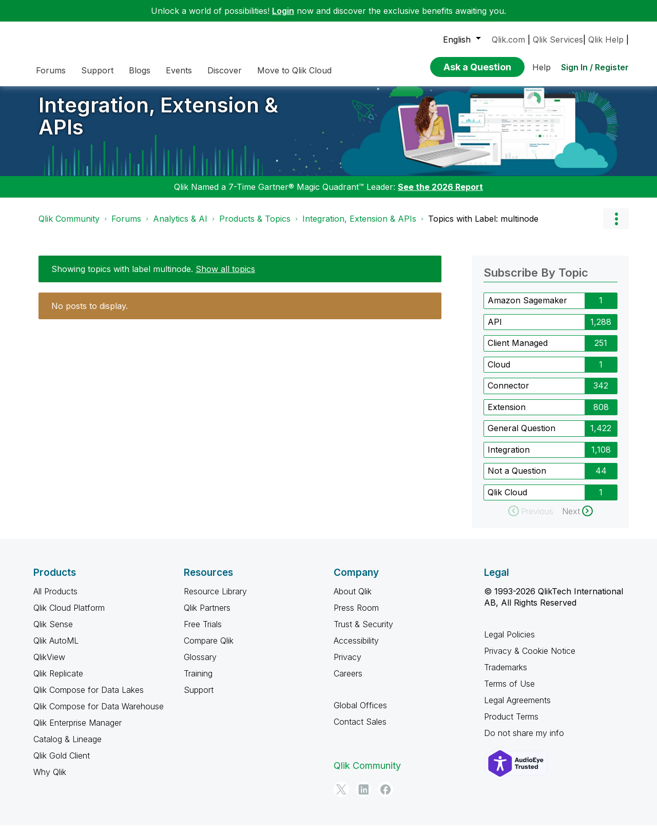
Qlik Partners (207, 615)
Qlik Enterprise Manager (77, 730)
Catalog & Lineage (67, 747)
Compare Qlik (209, 648)
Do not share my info (524, 740)
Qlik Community (69, 226)
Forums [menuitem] (51, 70)
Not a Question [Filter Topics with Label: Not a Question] (517, 478)
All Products (55, 599)
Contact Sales (360, 729)
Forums (126, 226)
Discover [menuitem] (224, 70)
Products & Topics (255, 226)
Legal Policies (509, 642)
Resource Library (215, 599)
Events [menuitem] (179, 70)
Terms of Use (509, 691)
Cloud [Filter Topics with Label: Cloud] (499, 372)
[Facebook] (385, 797)
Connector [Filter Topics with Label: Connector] (508, 393)
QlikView (49, 665)
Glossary (200, 665)
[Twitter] (341, 797)
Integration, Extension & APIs (158, 124)
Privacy (347, 665)
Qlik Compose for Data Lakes (88, 697)
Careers (348, 681)
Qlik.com (508, 39)
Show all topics (225, 277)
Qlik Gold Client (61, 763)
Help (541, 67)
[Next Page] (577, 519)
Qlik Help (606, 39)
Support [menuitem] (97, 70)
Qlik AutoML (56, 648)
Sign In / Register (595, 67)
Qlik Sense (53, 632)
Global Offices (360, 713)
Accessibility (356, 648)
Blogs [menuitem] (139, 70)
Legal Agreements (517, 708)
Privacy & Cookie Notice (529, 658)
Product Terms (511, 724)
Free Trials (203, 632)
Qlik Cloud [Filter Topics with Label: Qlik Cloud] (507, 500)
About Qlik (353, 599)
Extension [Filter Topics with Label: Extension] (507, 415)
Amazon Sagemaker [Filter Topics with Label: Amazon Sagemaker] (527, 308)
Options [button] (616, 226)
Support (199, 697)
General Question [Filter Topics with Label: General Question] (521, 436)
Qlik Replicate (58, 681)
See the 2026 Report (440, 194)
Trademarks (505, 675)
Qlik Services (558, 39)
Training (198, 681)
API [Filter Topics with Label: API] (495, 329)
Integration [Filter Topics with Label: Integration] (509, 457)
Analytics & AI (180, 226)
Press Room (356, 615)
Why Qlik (49, 779)
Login (283, 11)
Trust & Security (363, 632)
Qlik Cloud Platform (69, 615)
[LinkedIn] (363, 797)
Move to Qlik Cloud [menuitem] (294, 70)
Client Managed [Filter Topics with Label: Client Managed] (518, 350)
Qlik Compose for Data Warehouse (98, 714)
